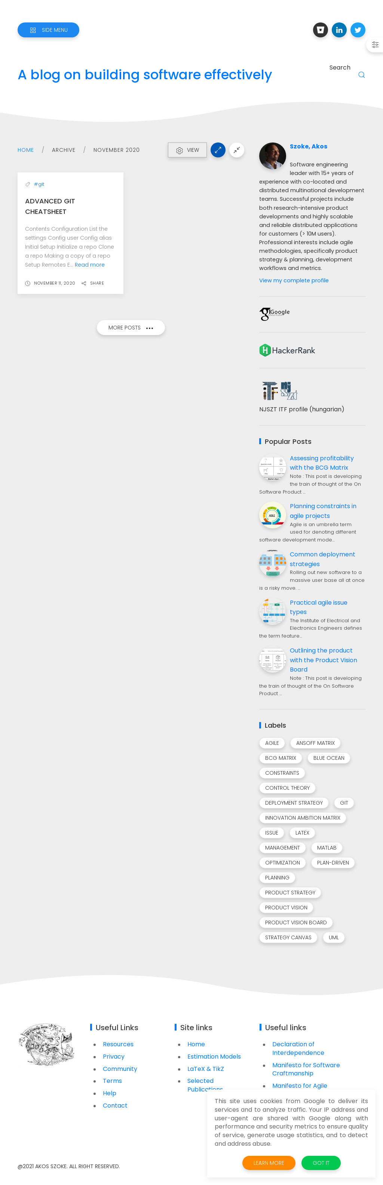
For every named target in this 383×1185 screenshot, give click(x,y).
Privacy (114, 1056)
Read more (90, 264)
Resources (118, 1044)
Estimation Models (214, 1056)
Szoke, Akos (308, 146)
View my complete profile (294, 280)
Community (120, 1069)
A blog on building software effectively (145, 75)
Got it (321, 1163)
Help (109, 1093)
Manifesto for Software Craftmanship (306, 1069)
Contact (115, 1105)
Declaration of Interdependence (298, 1048)
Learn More (269, 1163)
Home (26, 150)
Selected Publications (205, 1085)
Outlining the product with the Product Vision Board (323, 660)
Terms (112, 1081)
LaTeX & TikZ (205, 1069)
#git (39, 184)
